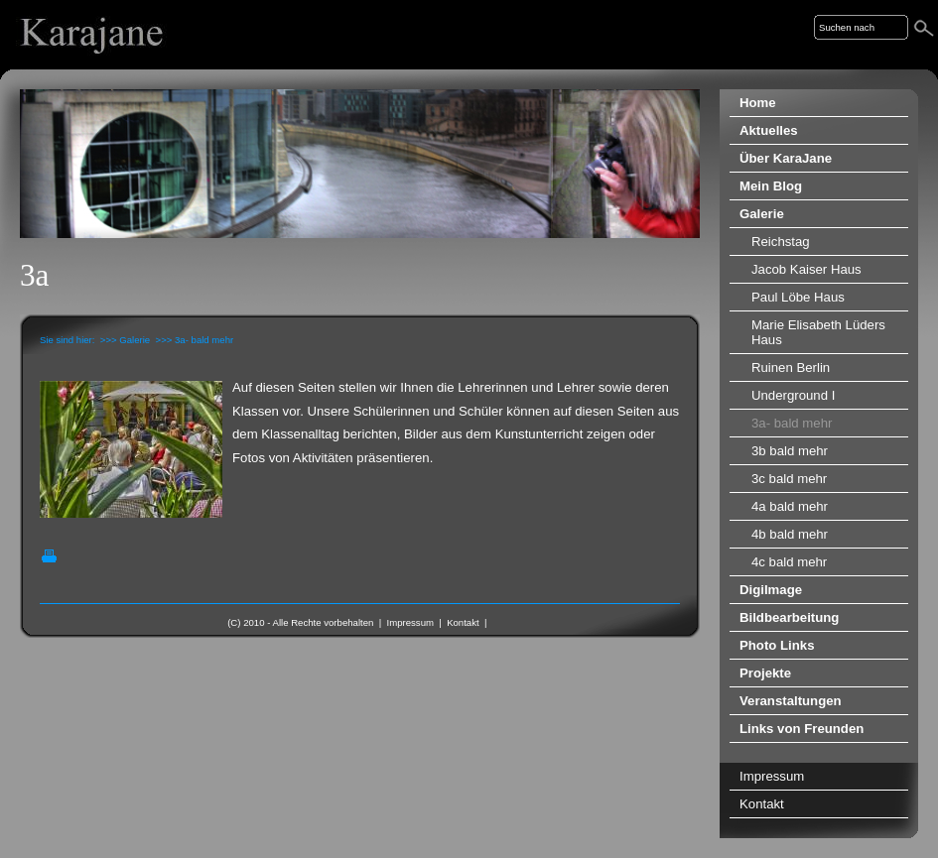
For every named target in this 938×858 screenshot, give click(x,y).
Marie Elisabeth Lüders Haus (818, 332)
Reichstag (780, 241)
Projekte (765, 673)
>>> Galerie (125, 339)
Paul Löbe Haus (798, 297)
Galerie (761, 213)
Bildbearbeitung (789, 617)
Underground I (793, 395)
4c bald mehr (789, 561)
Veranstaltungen (790, 700)
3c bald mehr (789, 478)
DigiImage (770, 589)
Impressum (410, 622)
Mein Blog (770, 186)
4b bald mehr (789, 534)
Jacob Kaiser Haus (806, 269)
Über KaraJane (785, 158)
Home (757, 102)
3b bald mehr (789, 450)
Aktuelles (768, 130)
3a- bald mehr (791, 423)
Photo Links (776, 645)
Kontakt (463, 622)
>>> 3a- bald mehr (195, 339)
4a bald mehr (789, 506)
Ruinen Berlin (790, 367)
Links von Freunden (801, 728)
